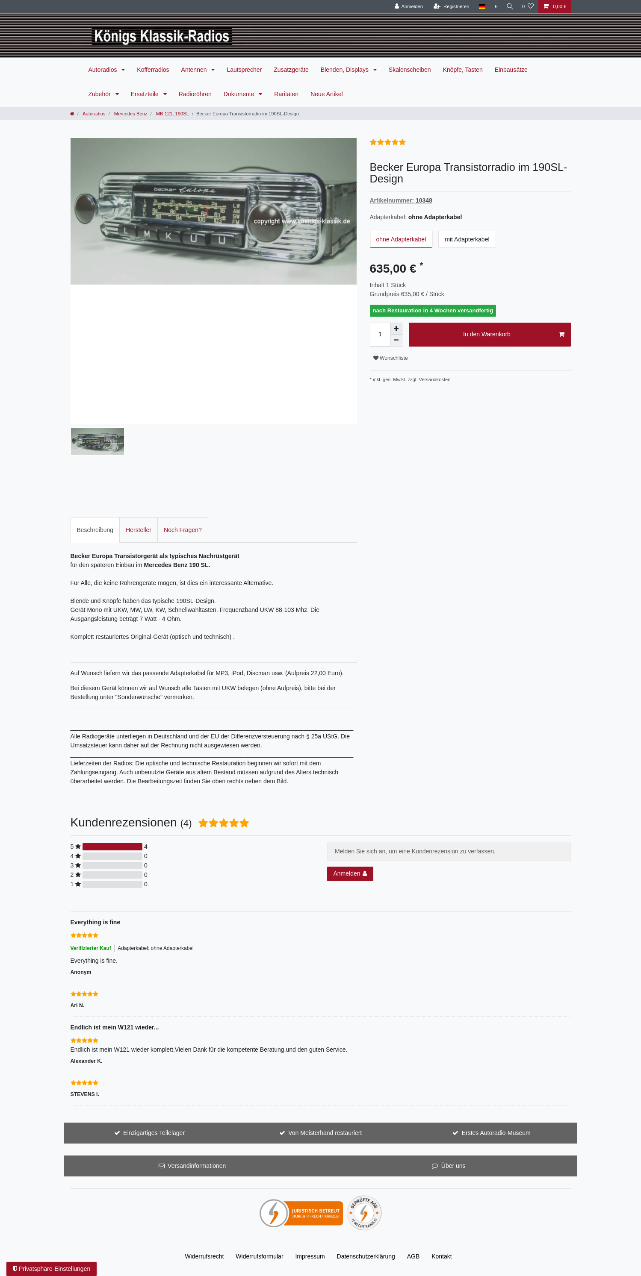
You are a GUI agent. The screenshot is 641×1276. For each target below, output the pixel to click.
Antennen (195, 69)
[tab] (95, 529)
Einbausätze (511, 69)
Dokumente (240, 94)
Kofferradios (153, 69)
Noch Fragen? (183, 529)
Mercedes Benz (130, 113)
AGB (413, 1256)
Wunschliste (390, 358)
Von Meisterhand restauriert (325, 1132)
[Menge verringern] (396, 341)
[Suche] (508, 6)
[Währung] (494, 6)
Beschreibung (95, 529)
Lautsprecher (244, 69)
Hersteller (138, 529)
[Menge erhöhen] (396, 329)
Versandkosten (435, 379)
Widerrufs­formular (259, 1256)
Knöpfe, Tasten (463, 69)
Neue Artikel (326, 94)
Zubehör (100, 94)
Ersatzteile (145, 94)
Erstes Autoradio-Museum (496, 1132)
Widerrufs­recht (204, 1256)
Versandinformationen (197, 1165)
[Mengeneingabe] (380, 335)
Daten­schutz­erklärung (366, 1256)
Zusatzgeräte (291, 69)
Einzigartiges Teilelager (154, 1132)
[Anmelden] (407, 6)
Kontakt (441, 1256)
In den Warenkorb (513, 334)
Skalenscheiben (410, 69)
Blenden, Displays (345, 69)
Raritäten (286, 94)
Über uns (453, 1165)
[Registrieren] (449, 6)
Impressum (310, 1256)
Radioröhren (195, 94)
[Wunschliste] (527, 6)
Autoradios (104, 69)
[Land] (480, 6)
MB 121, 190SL (172, 113)
